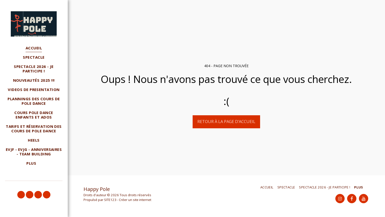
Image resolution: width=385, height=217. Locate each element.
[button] (21, 194)
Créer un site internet (135, 199)
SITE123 (110, 199)
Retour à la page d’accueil (226, 121)
